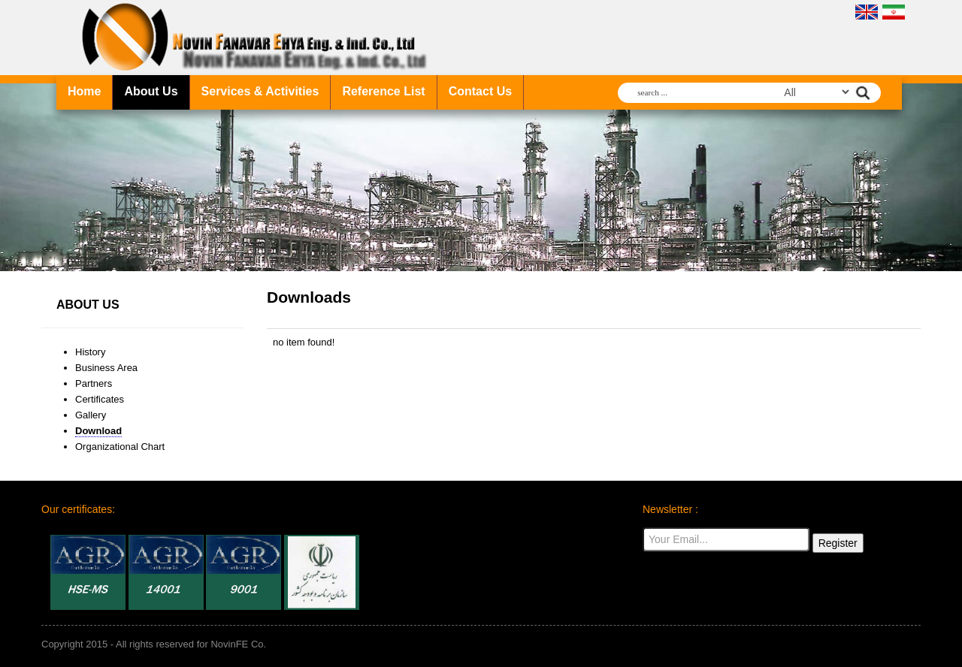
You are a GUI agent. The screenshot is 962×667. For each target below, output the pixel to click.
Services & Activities (260, 91)
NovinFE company (257, 37)
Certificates (99, 399)
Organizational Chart (120, 446)
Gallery (90, 415)
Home (84, 91)
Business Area (106, 367)
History (90, 352)
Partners (93, 383)
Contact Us (480, 91)
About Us (150, 91)
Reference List (383, 91)
